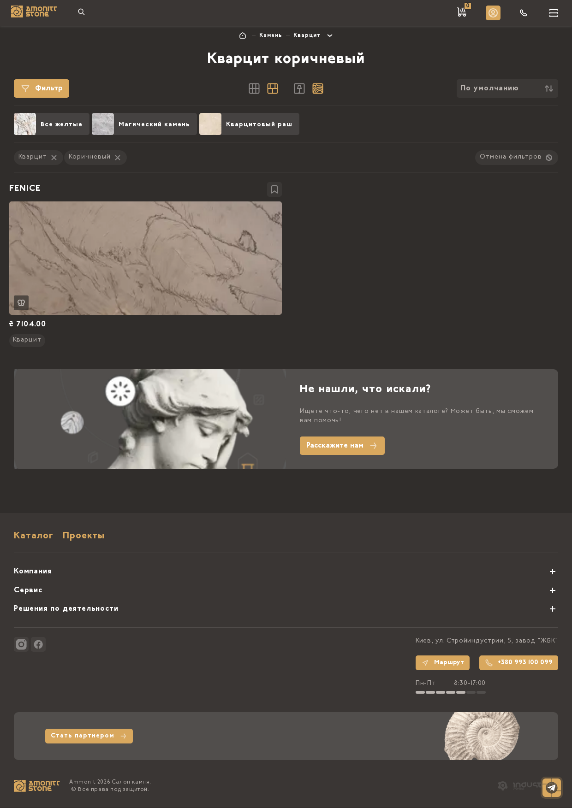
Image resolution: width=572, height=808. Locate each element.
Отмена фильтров (517, 157)
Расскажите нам (342, 446)
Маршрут (442, 663)
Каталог (34, 536)
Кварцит (307, 35)
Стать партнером (89, 736)
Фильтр (41, 88)
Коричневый (95, 157)
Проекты (84, 536)
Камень (270, 35)
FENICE (25, 189)
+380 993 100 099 (519, 663)
